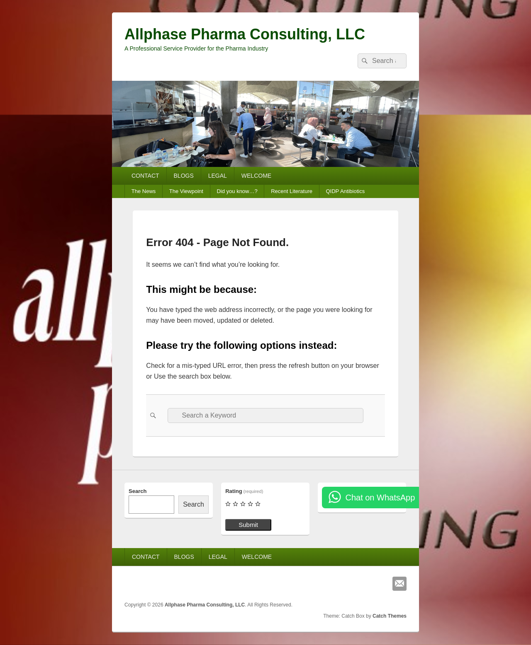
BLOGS (184, 175)
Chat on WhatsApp (380, 497)
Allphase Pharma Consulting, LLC (244, 34)
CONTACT (145, 175)
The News (144, 191)
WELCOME (256, 175)
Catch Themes (390, 616)
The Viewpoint (186, 191)
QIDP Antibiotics (345, 191)
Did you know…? (237, 191)
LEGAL (217, 175)
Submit (248, 524)
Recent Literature (291, 191)
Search (137, 491)
